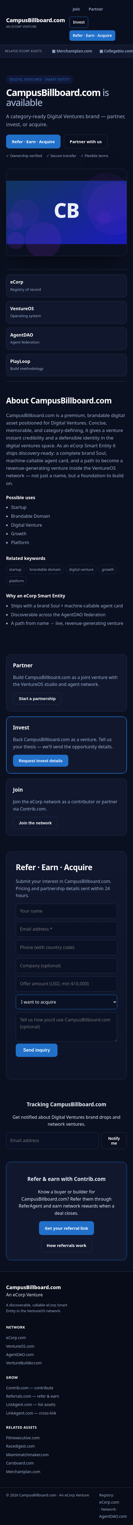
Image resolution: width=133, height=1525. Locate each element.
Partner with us (86, 141)
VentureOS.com (20, 1346)
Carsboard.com (20, 1463)
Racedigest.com (20, 1446)
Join (76, 9)
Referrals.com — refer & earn (32, 1396)
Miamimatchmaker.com (27, 1454)
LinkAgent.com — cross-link (31, 1413)
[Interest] (66, 1002)
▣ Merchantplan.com (73, 51)
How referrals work (67, 1245)
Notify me (114, 1140)
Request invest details (40, 760)
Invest (79, 22)
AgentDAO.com (20, 1354)
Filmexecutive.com (23, 1437)
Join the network (35, 822)
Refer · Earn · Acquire (92, 35)
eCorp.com (16, 1337)
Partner (96, 9)
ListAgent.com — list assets (31, 1404)
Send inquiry (36, 1050)
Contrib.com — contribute (29, 1387)
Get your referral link (66, 1228)
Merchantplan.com (23, 1471)
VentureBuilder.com (24, 1362)
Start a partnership (37, 698)
